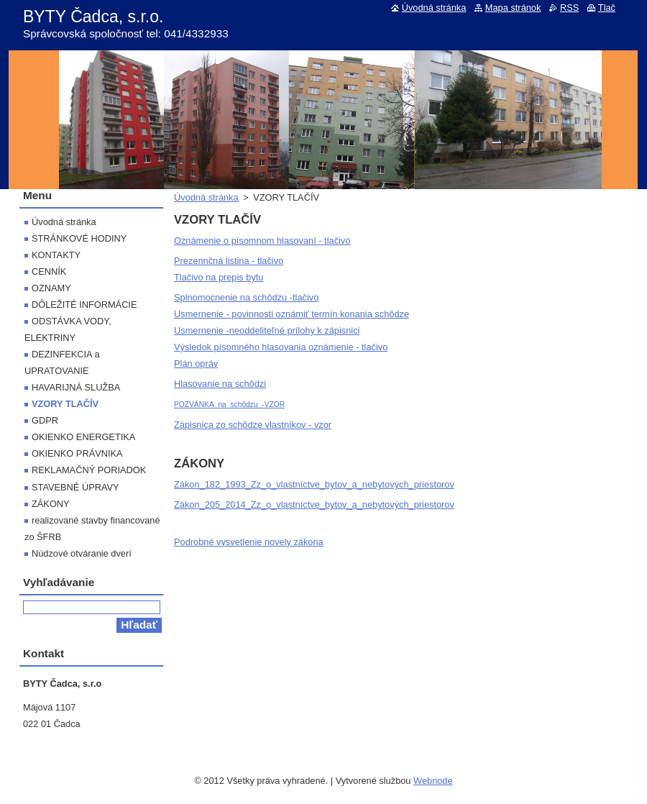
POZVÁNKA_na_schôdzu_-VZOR (229, 404)
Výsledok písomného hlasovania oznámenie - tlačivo (280, 347)
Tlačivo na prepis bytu (218, 277)
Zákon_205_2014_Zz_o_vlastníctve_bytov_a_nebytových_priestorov (314, 504)
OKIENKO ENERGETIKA (83, 436)
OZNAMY (51, 288)
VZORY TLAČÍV (65, 403)
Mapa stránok (513, 7)
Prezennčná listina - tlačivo (228, 260)
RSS (569, 7)
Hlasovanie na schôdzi (220, 383)
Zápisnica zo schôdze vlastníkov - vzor (252, 424)
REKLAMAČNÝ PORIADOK (89, 470)
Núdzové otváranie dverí (82, 553)
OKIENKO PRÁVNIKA (77, 453)
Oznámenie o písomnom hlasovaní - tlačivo (262, 240)
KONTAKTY (56, 255)
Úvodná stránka (206, 197)
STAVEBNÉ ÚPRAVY (75, 487)
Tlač (606, 7)
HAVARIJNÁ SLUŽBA (76, 387)
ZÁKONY (51, 503)
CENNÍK (49, 271)
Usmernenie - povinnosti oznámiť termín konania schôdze (291, 314)
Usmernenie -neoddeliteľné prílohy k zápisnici (266, 330)
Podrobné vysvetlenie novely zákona (249, 541)
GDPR (45, 420)
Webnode (433, 780)
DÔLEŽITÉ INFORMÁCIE (84, 304)
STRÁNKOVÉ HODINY (79, 238)
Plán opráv (196, 363)
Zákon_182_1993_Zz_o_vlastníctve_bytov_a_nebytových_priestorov (314, 484)
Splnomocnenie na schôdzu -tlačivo (246, 297)
